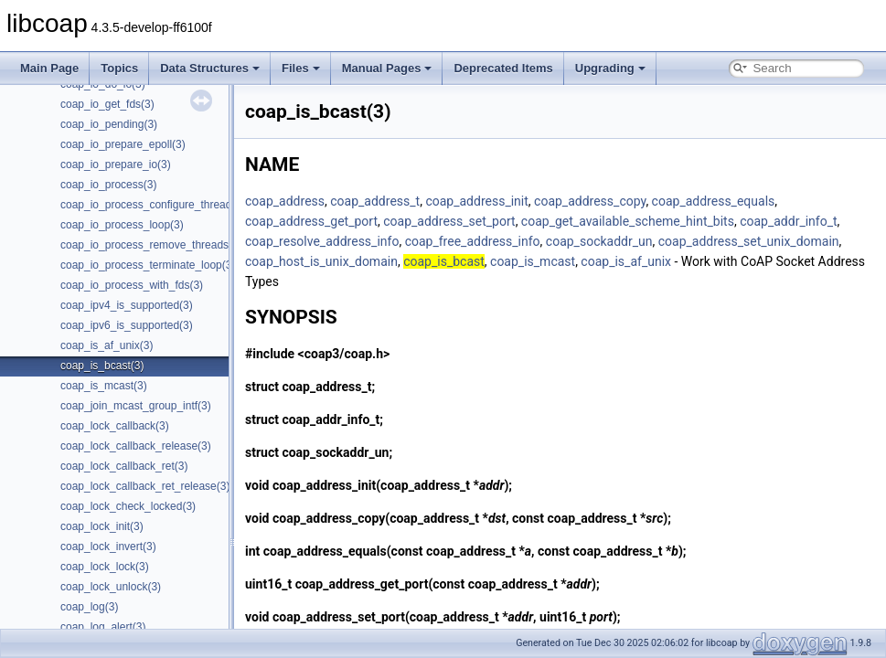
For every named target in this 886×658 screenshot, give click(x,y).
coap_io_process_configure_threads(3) (155, 204)
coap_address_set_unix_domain (748, 241)
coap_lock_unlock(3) (110, 586)
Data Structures (210, 68)
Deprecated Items (503, 68)
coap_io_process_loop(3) (122, 224)
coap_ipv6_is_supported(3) (126, 325)
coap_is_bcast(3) (102, 365)
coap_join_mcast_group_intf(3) (135, 405)
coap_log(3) (89, 606)
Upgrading (610, 68)
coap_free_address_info (472, 241)
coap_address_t (375, 201)
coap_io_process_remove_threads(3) (151, 245)
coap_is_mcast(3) (103, 385)
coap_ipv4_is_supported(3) (126, 305)
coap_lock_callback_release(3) (135, 446)
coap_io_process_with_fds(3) (131, 285)
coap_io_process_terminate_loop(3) (147, 265)
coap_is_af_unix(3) (106, 345)
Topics (119, 68)
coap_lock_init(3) (102, 526)
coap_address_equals (713, 201)
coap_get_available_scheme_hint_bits (627, 221)
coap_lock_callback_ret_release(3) (145, 486)
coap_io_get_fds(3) (107, 104)
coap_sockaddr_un (599, 241)
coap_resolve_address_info (322, 241)
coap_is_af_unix (626, 261)
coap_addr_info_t (788, 221)
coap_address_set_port (449, 221)
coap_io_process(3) (108, 184)
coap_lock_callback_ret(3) (123, 466)
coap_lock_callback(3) (114, 425)
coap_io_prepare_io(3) (115, 164)
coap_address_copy (590, 201)
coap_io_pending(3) (108, 124)
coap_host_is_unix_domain (321, 261)
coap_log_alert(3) (102, 627)
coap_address (285, 201)
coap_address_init (476, 201)
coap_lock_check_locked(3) (128, 506)
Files (301, 68)
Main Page (49, 68)
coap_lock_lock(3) (104, 566)
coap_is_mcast (532, 261)
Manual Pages (387, 68)
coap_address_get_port (311, 221)
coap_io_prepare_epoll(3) (123, 144)
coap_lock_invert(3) (108, 546)
